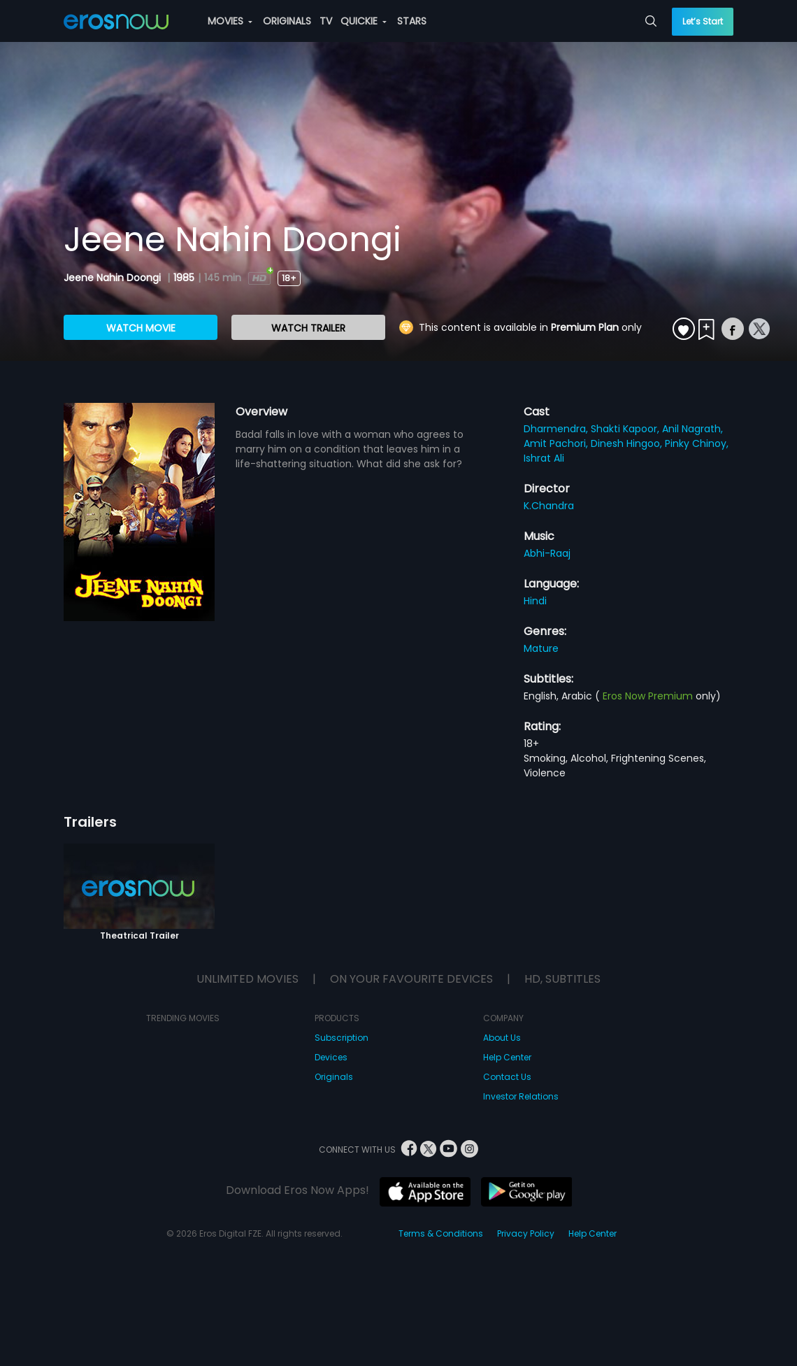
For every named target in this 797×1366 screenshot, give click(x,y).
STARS (411, 21)
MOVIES (230, 21)
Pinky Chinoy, (696, 443)
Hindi (535, 601)
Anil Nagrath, (692, 429)
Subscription (341, 1038)
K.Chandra (549, 506)
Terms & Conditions (440, 1233)
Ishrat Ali (544, 458)
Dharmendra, (557, 429)
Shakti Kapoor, (626, 429)
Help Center (507, 1057)
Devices (331, 1057)
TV (325, 21)
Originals (334, 1077)
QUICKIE (363, 21)
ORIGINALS (287, 21)
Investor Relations (521, 1096)
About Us (502, 1038)
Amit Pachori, (557, 443)
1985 (183, 278)
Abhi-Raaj (547, 553)
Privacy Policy (525, 1233)
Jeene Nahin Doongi (114, 278)
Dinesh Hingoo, (628, 443)
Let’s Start (702, 21)
